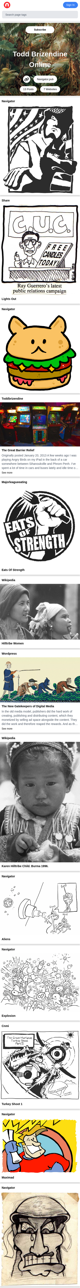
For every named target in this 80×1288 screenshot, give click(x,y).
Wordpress (9, 653)
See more (7, 472)
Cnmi (5, 1026)
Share (6, 200)
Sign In (70, 4)
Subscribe (40, 29)
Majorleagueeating (14, 482)
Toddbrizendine (12, 398)
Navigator (8, 101)
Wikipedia (8, 580)
